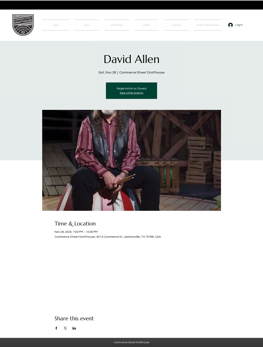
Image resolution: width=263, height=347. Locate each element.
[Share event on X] (65, 328)
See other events (131, 92)
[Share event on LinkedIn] (74, 328)
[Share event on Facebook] (56, 328)
